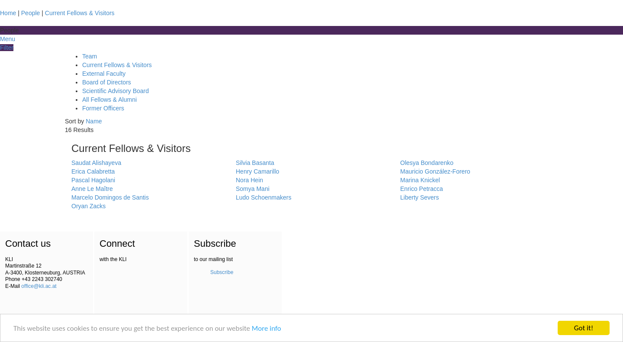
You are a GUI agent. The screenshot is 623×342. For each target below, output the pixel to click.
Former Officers (103, 108)
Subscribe (221, 272)
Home (8, 13)
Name (94, 121)
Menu (7, 38)
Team (89, 56)
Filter (6, 47)
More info (266, 328)
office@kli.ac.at (38, 286)
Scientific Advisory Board (115, 90)
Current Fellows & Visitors (80, 13)
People (30, 13)
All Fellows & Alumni (109, 99)
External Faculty (103, 73)
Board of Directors (106, 82)
